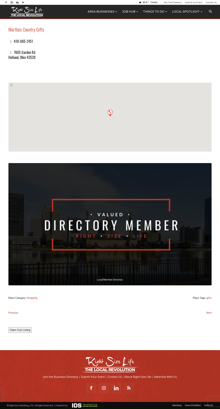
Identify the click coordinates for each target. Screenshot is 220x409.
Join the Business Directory (60, 377)
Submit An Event (193, 2)
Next (209, 312)
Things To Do (155, 11)
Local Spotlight (187, 11)
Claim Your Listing (20, 330)
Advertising (177, 405)
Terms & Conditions (193, 405)
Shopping (32, 297)
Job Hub (130, 11)
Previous (13, 312)
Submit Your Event (93, 377)
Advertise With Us (165, 377)
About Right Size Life (137, 377)
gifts (209, 297)
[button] (210, 12)
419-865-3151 (23, 41)
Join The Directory (173, 2)
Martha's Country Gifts (26, 29)
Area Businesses (102, 11)
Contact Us (211, 2)
